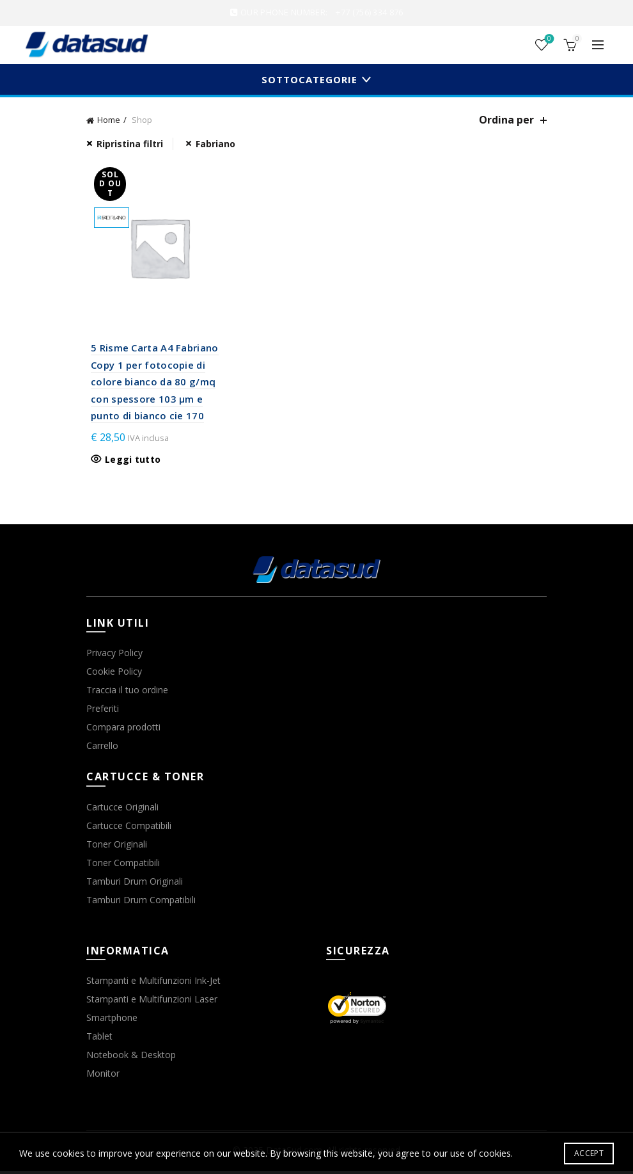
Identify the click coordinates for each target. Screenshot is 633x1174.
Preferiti (102, 712)
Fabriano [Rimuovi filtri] (215, 144)
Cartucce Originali (122, 810)
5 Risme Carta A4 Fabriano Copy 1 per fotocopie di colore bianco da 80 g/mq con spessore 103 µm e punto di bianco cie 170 (150, 385)
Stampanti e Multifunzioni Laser (151, 1003)
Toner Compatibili (123, 866)
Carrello (102, 749)
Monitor (103, 1077)
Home (108, 119)
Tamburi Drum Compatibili (141, 903)
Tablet (99, 1040)
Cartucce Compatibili (128, 829)
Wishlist (548, 39)
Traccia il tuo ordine (127, 694)
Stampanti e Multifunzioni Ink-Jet (153, 984)
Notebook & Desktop (131, 1058)
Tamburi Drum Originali (134, 884)
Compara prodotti (123, 731)
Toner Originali (116, 847)
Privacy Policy (114, 656)
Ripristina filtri (130, 144)
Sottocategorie (309, 79)
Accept (589, 1153)
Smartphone (111, 1021)
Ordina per (506, 120)
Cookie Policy (114, 675)
